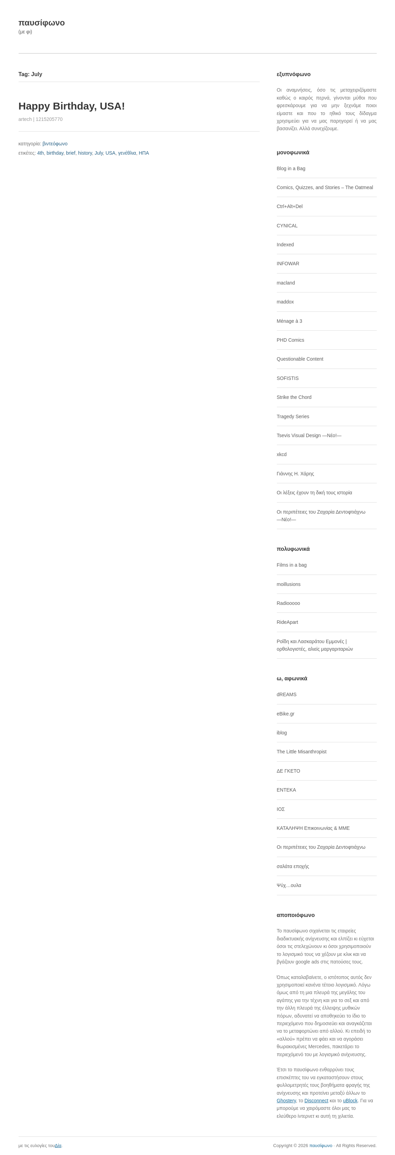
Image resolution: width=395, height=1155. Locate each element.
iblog (282, 732)
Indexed (285, 244)
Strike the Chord (294, 397)
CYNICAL (287, 225)
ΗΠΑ (144, 153)
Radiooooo (288, 603)
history (85, 153)
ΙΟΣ (281, 809)
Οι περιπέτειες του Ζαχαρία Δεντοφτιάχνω (321, 847)
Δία (58, 1145)
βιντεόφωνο (54, 143)
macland (286, 283)
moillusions (289, 584)
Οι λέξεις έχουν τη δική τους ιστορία (314, 492)
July (99, 153)
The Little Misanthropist (302, 751)
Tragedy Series (293, 416)
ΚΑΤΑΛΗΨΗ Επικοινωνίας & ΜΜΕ (313, 828)
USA (110, 153)
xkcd (282, 454)
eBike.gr (285, 713)
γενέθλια (127, 153)
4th (40, 153)
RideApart (287, 622)
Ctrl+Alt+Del (290, 206)
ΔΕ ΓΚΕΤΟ (288, 771)
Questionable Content (300, 359)
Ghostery (286, 1100)
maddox (285, 302)
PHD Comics (290, 340)
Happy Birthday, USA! (72, 106)
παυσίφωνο (42, 22)
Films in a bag (292, 565)
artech (25, 119)
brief (70, 153)
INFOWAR (288, 263)
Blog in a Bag (291, 168)
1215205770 (49, 119)
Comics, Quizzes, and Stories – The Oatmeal (325, 187)
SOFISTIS (288, 378)
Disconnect (316, 1100)
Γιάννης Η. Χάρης (295, 473)
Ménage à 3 (289, 321)
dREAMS (287, 694)
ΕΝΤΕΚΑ (286, 790)
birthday (54, 153)
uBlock (350, 1100)
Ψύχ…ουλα (289, 885)
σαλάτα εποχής (293, 866)
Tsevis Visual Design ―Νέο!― (309, 435)
